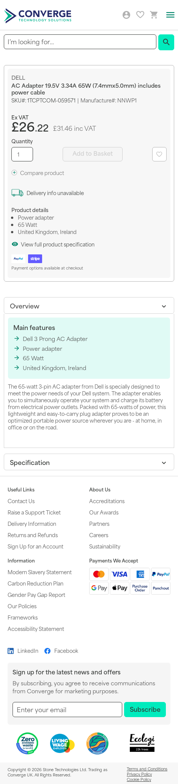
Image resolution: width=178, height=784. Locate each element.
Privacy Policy (139, 774)
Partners (99, 523)
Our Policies (22, 606)
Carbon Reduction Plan (35, 583)
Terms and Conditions (147, 768)
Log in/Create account (126, 15)
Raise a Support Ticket (34, 512)
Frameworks (23, 617)
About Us (99, 489)
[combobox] (80, 41)
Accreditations (106, 501)
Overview (24, 305)
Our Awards (103, 512)
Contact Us (21, 501)
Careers (98, 535)
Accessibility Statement (36, 628)
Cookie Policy (139, 779)
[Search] (166, 42)
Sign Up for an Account (35, 546)
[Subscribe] (145, 709)
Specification (30, 462)
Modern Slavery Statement (40, 572)
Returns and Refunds (33, 535)
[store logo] (39, 15)
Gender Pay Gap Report (36, 594)
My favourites (140, 14)
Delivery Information (32, 523)
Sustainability (104, 546)
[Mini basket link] (154, 15)
